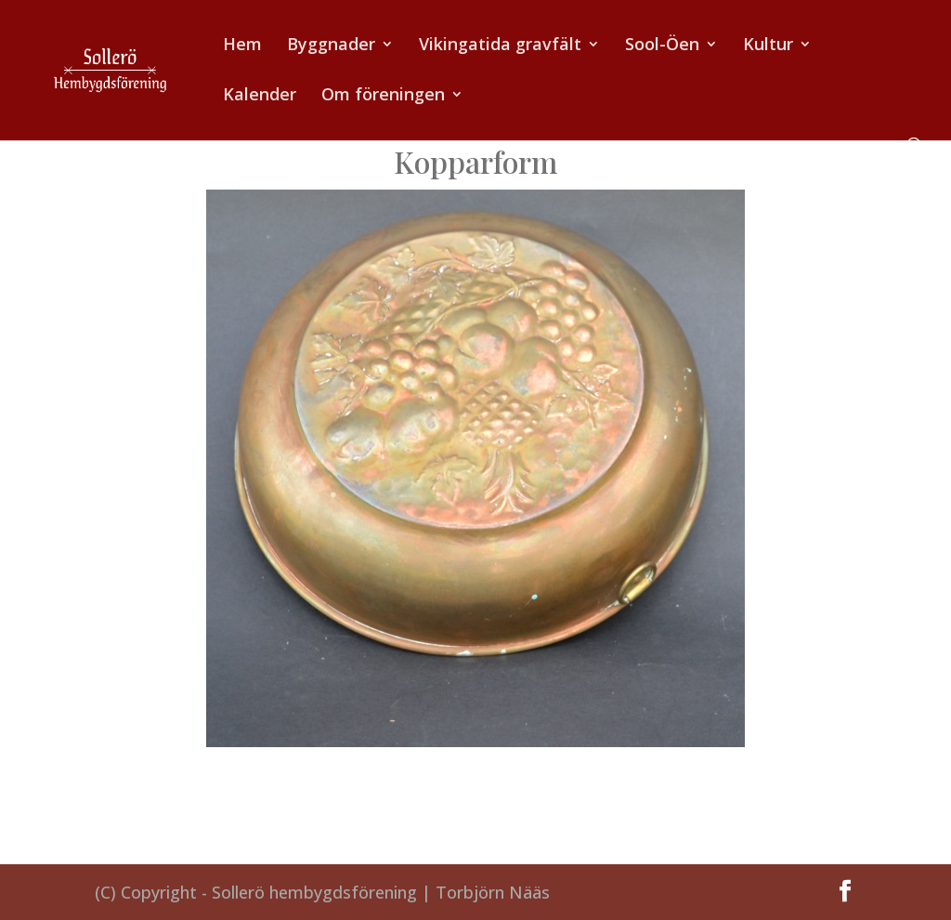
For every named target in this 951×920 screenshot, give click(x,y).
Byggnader (331, 46)
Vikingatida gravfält (500, 46)
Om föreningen (383, 96)
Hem (242, 46)
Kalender (259, 96)
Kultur (768, 46)
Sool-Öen (662, 46)
